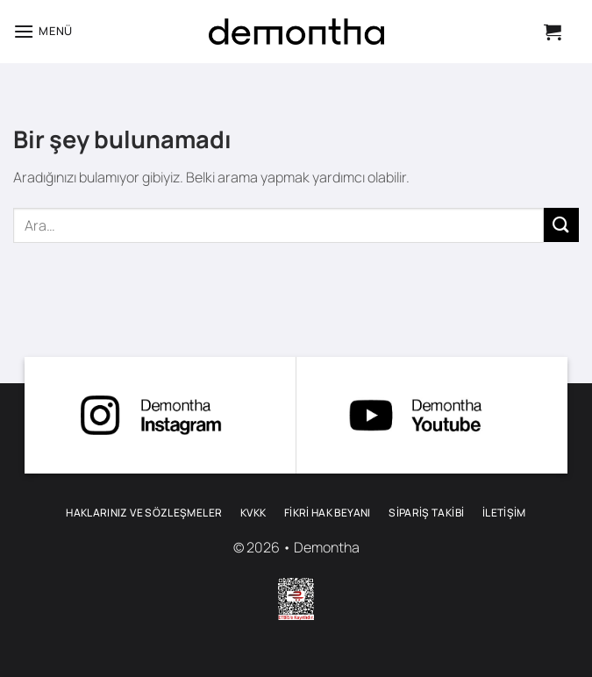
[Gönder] (561, 225)
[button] (43, 31)
